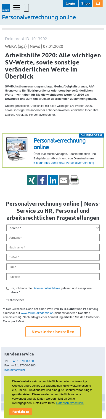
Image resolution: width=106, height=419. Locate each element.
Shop (85, 3)
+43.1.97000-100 (22, 361)
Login (70, 3)
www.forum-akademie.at (37, 313)
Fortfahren (20, 411)
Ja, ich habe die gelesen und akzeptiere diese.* (51, 290)
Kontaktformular (14, 370)
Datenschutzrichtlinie (46, 288)
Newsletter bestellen (53, 331)
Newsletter (98, 3)
